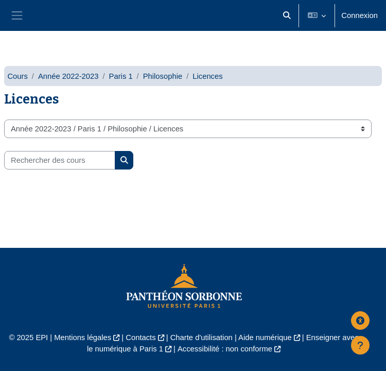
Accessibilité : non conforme (225, 349)
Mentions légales (82, 337)
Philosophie (162, 76)
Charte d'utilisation (201, 337)
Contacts (140, 337)
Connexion (359, 15)
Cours (17, 76)
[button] (286, 15)
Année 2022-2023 (68, 76)
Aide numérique (265, 337)
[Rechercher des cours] (59, 160)
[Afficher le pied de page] (360, 345)
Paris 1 (121, 76)
